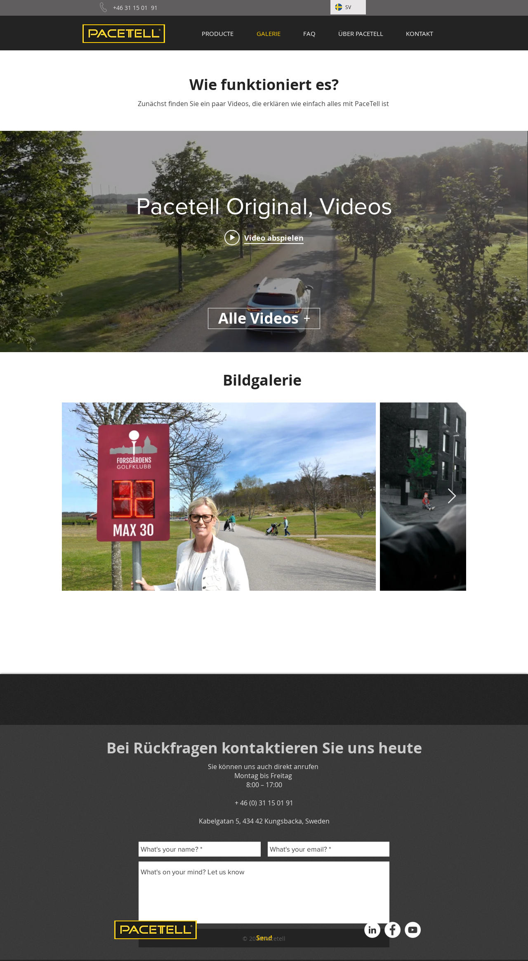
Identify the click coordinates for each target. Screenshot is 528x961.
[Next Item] (452, 496)
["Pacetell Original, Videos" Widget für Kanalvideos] (264, 241)
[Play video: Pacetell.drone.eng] (264, 237)
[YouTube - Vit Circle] (413, 930)
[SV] (348, 7)
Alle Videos (264, 318)
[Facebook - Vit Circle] (392, 930)
